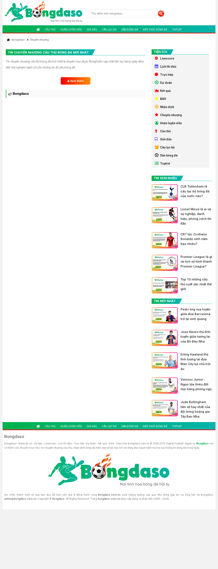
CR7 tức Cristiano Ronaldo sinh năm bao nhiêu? (194, 239)
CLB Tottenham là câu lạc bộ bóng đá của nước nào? (195, 191)
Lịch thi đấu (165, 66)
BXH (160, 99)
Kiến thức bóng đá (155, 29)
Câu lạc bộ (109, 29)
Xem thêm (75, 81)
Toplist (177, 29)
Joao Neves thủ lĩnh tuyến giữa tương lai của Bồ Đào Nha (195, 336)
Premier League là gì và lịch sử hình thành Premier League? (196, 261)
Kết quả (163, 90)
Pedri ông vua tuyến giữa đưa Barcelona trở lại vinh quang (195, 314)
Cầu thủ (50, 29)
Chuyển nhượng (168, 115)
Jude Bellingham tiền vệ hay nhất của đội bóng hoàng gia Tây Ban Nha (195, 409)
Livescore (164, 58)
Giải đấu (92, 29)
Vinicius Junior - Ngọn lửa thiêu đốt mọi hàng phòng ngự (196, 384)
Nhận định (164, 107)
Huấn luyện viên (71, 29)
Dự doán (163, 82)
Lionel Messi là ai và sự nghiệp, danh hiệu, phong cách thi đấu (196, 216)
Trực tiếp (164, 74)
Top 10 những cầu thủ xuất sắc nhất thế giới (196, 284)
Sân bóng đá (129, 29)
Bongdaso (202, 443)
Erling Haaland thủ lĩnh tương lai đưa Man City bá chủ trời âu (196, 362)
